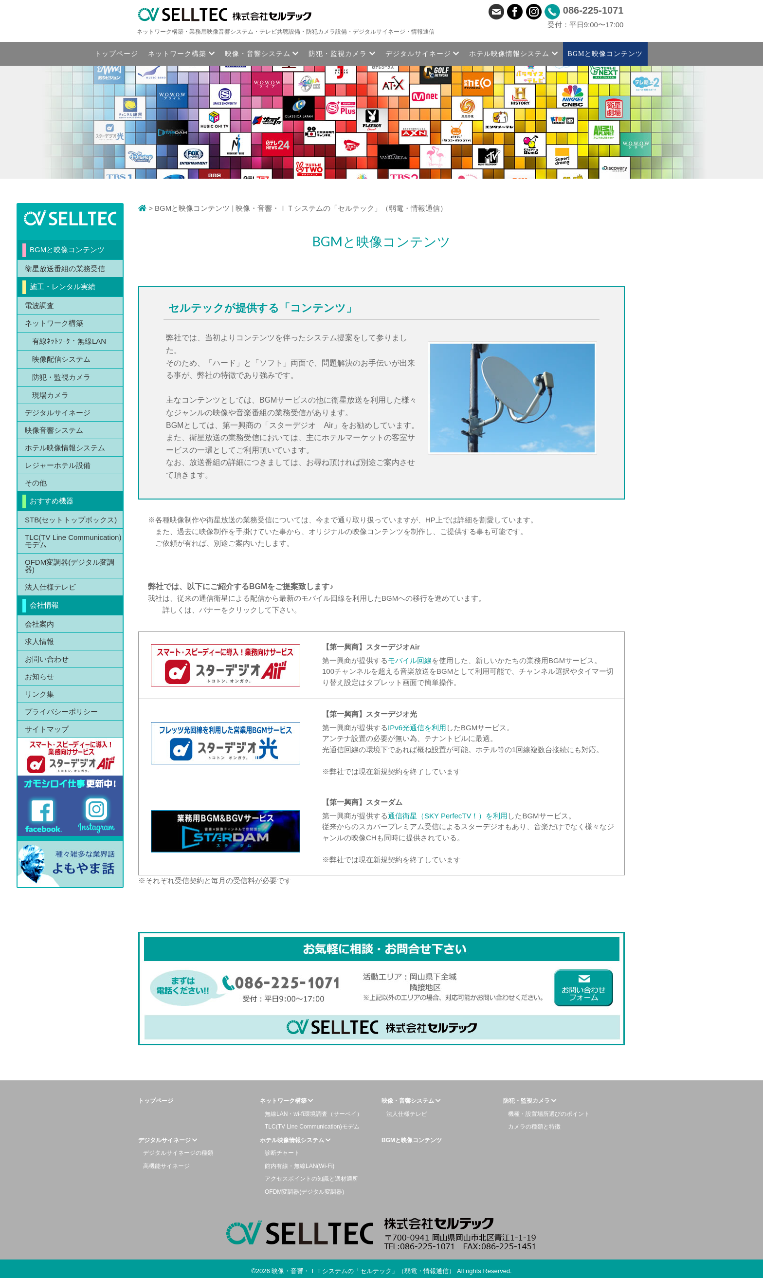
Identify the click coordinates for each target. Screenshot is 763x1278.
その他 (36, 483)
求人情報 (39, 641)
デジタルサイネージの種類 (178, 1152)
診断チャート (282, 1152)
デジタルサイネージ (58, 412)
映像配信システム (61, 359)
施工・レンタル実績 (62, 286)
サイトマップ (47, 729)
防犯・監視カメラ (61, 377)
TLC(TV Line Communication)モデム (73, 541)
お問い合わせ (47, 659)
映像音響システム (54, 430)
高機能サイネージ (166, 1166)
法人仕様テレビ (50, 587)
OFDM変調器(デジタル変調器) (69, 566)
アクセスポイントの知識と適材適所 (311, 1178)
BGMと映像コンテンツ (67, 249)
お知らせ (39, 676)
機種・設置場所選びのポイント (549, 1114)
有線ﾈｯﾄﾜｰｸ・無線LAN (69, 341)
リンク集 (39, 694)
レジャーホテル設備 (58, 465)
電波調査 (39, 305)
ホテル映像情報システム (65, 448)
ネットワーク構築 (54, 323)
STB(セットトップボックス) (71, 520)
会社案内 (39, 624)
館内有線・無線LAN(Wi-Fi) (299, 1166)
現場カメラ (50, 395)
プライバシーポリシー (61, 711)
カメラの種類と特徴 (534, 1126)
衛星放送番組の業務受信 (65, 268)
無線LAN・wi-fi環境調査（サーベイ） (314, 1114)
